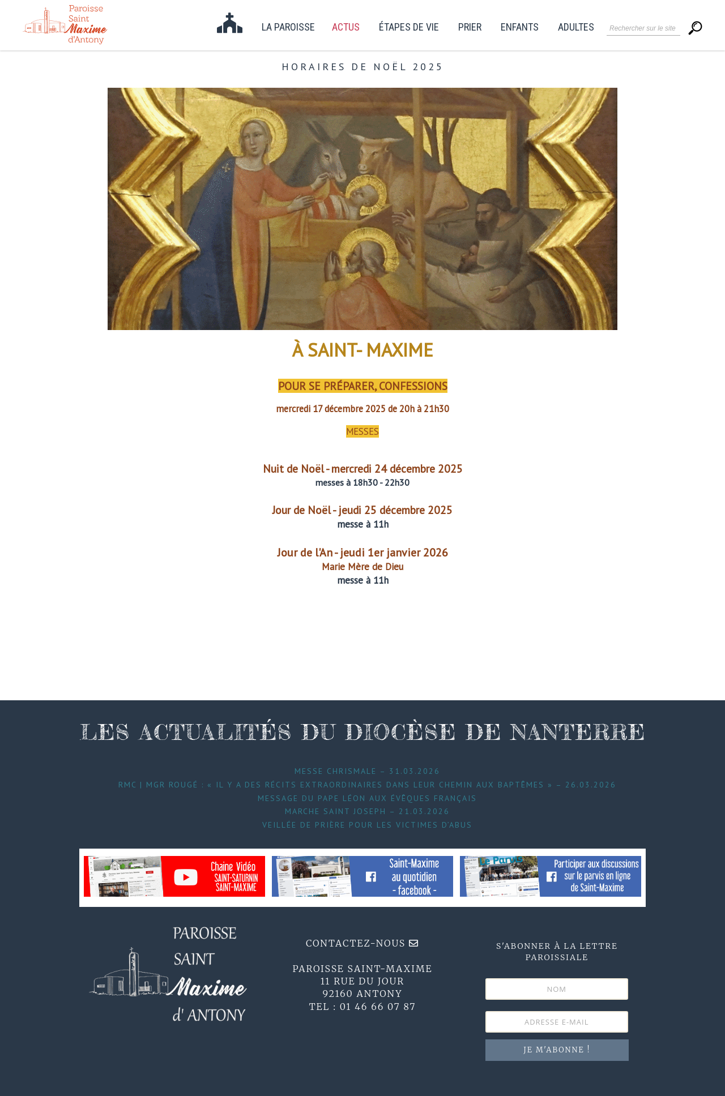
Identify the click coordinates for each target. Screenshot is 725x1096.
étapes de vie (409, 27)
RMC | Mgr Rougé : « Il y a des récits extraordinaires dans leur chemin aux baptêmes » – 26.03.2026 (367, 785)
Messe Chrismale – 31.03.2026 (367, 771)
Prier (469, 27)
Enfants (520, 27)
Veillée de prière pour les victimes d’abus (367, 825)
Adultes (576, 27)
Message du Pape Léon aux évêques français (367, 798)
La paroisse (288, 27)
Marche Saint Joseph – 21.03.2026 (367, 811)
